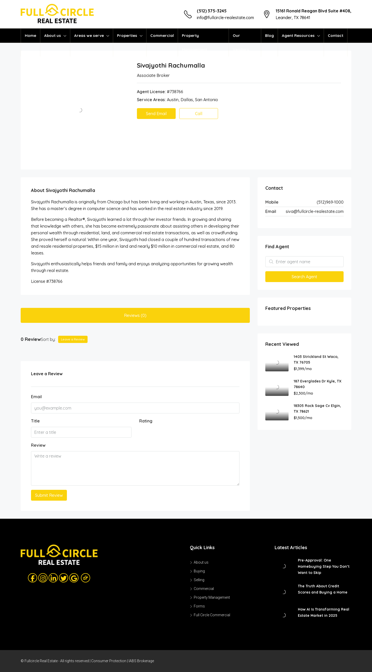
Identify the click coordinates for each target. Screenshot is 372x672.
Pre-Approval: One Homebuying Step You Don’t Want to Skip (324, 566)
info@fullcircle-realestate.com (225, 17)
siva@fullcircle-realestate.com (315, 211)
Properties (127, 35)
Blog (269, 35)
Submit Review (49, 495)
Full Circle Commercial (212, 615)
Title (35, 420)
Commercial (162, 35)
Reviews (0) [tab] (135, 315)
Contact (335, 35)
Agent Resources (298, 35)
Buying (199, 571)
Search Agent (304, 276)
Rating (145, 420)
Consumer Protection (108, 661)
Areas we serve (89, 35)
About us (52, 35)
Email (36, 396)
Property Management (194, 42)
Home (30, 35)
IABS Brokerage (141, 661)
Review (38, 445)
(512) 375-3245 (212, 10)
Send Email (156, 113)
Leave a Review (73, 339)
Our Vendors (241, 42)
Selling (199, 580)
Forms (199, 606)
